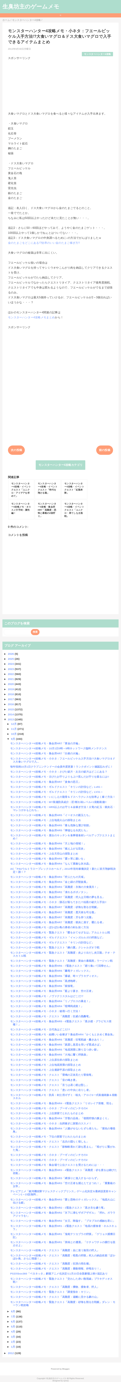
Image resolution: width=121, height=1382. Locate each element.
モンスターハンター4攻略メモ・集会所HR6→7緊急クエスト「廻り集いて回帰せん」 (61, 965)
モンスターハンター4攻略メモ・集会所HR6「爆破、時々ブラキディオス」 (55, 975)
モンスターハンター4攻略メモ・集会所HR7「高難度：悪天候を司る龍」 (53, 912)
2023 (11, 669)
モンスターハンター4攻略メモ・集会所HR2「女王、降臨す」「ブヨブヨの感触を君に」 (62, 1220)
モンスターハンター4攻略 (97, 54)
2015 (11, 709)
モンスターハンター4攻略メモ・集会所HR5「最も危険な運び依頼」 (51, 825)
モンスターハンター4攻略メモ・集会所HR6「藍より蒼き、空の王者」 (52, 990)
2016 (11, 704)
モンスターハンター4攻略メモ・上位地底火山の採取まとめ (45, 820)
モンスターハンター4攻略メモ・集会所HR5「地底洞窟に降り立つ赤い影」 (55, 1049)
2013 (11, 719)
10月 (14, 733)
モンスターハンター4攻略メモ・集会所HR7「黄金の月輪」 (45, 743)
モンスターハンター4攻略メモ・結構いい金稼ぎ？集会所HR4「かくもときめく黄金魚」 (62, 1034)
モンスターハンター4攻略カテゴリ (60, 464)
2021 (11, 679)
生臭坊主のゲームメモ (30, 6)
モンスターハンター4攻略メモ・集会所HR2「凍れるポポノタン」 (49, 892)
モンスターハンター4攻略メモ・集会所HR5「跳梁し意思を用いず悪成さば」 (56, 1044)
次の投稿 (16, 450)
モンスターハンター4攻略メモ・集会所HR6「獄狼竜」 (43, 985)
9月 (13, 738)
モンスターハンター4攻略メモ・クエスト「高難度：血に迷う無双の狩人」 (54, 1250)
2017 (11, 699)
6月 (13, 1321)
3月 (13, 1336)
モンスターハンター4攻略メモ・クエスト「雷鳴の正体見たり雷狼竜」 (52, 1074)
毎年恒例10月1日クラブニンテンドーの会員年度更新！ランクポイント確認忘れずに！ (61, 766)
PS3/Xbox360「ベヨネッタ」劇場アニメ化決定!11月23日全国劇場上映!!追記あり (59, 1273)
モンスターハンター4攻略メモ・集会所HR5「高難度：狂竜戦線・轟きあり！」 (57, 1039)
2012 (11, 1353)
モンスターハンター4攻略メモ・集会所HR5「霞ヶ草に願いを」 (48, 858)
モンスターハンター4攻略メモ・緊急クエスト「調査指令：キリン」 (50, 1291)
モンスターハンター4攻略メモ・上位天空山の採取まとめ (44, 853)
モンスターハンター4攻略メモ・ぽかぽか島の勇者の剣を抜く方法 (49, 927)
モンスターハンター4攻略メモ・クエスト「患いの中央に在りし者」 (50, 1090)
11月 (14, 728)
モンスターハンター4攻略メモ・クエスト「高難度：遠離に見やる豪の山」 (54, 1296)
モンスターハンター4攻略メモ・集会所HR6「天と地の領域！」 (48, 843)
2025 (11, 658)
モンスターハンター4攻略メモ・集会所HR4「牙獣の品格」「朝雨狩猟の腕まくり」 (60, 1118)
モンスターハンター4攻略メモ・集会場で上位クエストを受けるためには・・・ (57, 1164)
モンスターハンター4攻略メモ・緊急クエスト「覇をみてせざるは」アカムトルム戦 (60, 932)
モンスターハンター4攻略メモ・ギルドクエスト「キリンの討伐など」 (52, 942)
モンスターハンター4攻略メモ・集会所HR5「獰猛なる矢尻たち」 (49, 830)
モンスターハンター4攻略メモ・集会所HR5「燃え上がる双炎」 (48, 848)
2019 (11, 689)
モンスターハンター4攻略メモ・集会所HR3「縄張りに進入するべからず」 (55, 1178)
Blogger (65, 1369)
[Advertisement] (60, 84)
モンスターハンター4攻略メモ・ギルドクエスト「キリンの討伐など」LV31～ (56, 791)
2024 (11, 663)
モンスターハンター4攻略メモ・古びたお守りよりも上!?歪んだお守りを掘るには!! (59, 776)
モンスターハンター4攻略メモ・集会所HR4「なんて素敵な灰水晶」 (51, 863)
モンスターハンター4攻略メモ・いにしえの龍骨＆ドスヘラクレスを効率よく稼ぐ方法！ (62, 796)
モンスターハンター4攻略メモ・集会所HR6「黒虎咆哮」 (44, 980)
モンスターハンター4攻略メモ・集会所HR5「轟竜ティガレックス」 (51, 970)
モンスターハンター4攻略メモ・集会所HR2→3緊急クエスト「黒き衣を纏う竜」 (58, 1207)
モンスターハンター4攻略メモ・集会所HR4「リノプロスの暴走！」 (51, 1001)
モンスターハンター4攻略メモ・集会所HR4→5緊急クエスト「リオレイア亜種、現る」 (62, 1103)
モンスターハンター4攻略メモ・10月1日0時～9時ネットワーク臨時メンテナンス (58, 748)
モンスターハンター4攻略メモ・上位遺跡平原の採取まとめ (45, 1069)
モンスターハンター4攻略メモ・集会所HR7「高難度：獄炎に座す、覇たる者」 (57, 922)
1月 (13, 1346)
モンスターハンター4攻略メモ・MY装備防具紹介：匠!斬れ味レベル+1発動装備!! (58, 802)
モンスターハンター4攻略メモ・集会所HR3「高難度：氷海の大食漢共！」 (55, 886)
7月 (13, 1316)
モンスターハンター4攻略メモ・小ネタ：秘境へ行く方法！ (45, 1011)
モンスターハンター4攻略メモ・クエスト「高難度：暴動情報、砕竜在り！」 (56, 1268)
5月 (13, 1326)
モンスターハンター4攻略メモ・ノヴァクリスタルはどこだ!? (46, 996)
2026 (11, 653)
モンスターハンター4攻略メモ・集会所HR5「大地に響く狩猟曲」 (49, 1054)
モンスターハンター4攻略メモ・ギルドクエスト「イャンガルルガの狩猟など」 (57, 937)
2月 (13, 1341)
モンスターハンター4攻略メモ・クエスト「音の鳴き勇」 (44, 1080)
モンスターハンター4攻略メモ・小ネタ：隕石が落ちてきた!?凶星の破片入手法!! (58, 902)
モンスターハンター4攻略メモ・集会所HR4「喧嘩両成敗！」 (47, 1006)
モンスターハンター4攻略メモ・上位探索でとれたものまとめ (46, 1113)
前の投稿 (104, 450)
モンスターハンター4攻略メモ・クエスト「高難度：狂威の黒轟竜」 (50, 1016)
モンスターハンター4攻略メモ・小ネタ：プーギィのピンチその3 (49, 1154)
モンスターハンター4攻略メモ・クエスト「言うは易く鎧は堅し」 (49, 1085)
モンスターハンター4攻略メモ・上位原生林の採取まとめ (44, 1059)
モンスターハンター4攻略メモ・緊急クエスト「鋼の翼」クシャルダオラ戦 (54, 947)
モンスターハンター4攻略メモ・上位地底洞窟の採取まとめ (45, 1064)
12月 (14, 723)
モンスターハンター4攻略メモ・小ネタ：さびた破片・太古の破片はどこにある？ (58, 771)
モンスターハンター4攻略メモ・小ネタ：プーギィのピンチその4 (49, 1108)
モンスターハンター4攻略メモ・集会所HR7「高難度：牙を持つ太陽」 (52, 917)
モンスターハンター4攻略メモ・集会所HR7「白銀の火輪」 (45, 753)
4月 (13, 1331)
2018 (11, 694)
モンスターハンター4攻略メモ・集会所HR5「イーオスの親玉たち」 (51, 815)
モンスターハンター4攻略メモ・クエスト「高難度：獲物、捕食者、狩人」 (54, 1286)
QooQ (66, 1381)
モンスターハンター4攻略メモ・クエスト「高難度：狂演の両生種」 (50, 1263)
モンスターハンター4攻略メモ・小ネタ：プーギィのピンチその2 (49, 1159)
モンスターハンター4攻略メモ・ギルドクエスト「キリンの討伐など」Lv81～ (56, 786)
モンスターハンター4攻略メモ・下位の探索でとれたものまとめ (48, 1136)
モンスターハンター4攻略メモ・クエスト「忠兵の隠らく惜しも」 (49, 1141)
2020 (11, 684)
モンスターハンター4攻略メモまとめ (31, 317)
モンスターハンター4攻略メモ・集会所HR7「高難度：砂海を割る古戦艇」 (55, 907)
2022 (11, 674)
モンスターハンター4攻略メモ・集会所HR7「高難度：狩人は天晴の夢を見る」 (57, 897)
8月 (13, 1311)
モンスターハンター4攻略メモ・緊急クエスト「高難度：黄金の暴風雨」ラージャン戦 (61, 960)
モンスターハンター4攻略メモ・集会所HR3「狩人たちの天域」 (48, 876)
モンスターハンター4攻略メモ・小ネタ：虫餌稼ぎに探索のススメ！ (50, 1123)
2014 (11, 714)
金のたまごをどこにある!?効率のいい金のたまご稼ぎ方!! (44, 242)
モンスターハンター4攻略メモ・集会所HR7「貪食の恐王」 (45, 781)
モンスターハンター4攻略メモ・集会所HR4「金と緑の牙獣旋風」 (49, 881)
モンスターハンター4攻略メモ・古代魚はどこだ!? (40, 1029)
